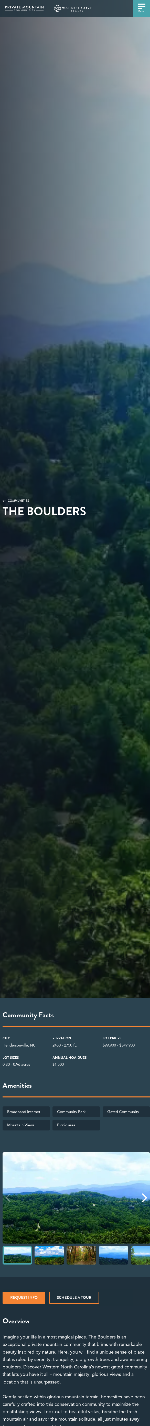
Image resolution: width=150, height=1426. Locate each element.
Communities (18, 500)
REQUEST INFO (24, 1297)
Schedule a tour (74, 1297)
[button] (144, 1197)
